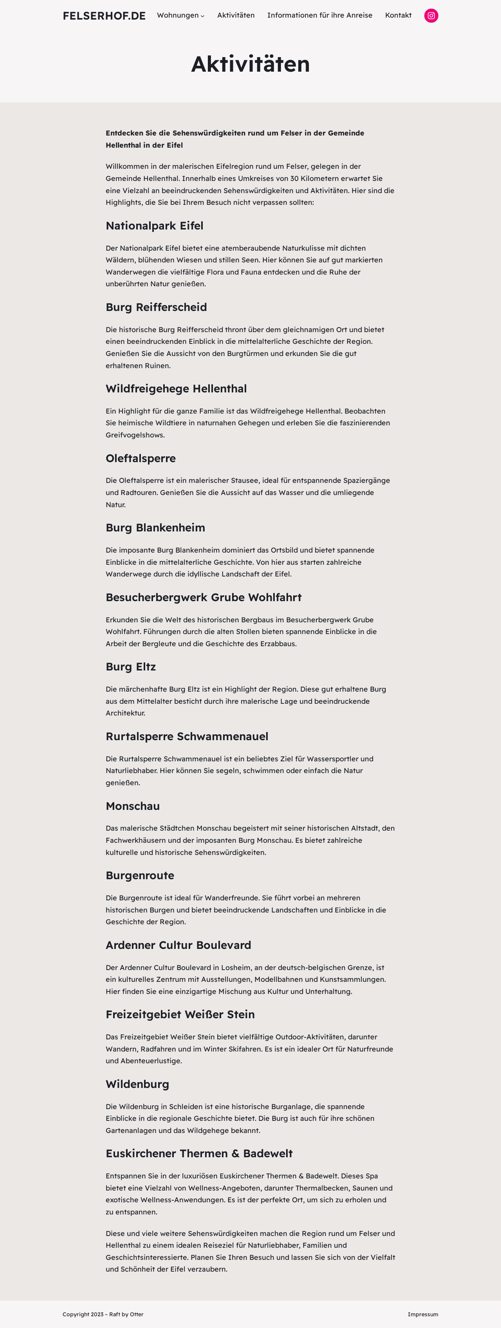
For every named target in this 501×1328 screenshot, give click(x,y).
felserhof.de (104, 15)
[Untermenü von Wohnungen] (202, 15)
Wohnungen (178, 15)
